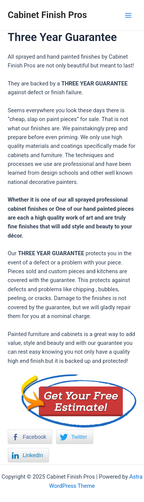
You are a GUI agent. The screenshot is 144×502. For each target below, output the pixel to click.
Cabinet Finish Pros (47, 15)
